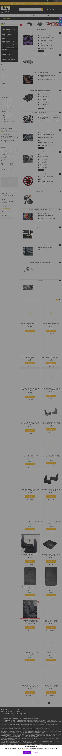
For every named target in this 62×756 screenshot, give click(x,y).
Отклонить (36, 752)
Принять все (27, 752)
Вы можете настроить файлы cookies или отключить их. (31, 749)
